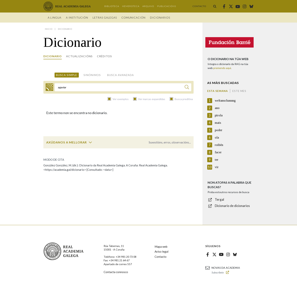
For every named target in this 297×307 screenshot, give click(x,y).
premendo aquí (222, 68)
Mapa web (161, 246)
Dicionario (52, 56)
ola (217, 137)
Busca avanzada (120, 75)
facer (218, 152)
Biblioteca (111, 6)
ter (216, 159)
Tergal (219, 199)
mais (218, 123)
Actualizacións (79, 56)
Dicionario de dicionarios (232, 206)
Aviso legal (161, 251)
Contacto (199, 6)
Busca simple (66, 75)
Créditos (104, 56)
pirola (219, 115)
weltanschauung (225, 100)
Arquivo (148, 6)
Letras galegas (105, 17)
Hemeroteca (130, 6)
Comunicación (133, 17)
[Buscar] (187, 87)
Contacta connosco (116, 272)
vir (217, 167)
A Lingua (54, 17)
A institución (77, 17)
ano (217, 108)
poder (218, 130)
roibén (219, 145)
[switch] (90, 142)
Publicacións (166, 6)
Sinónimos (92, 75)
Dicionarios (160, 17)
